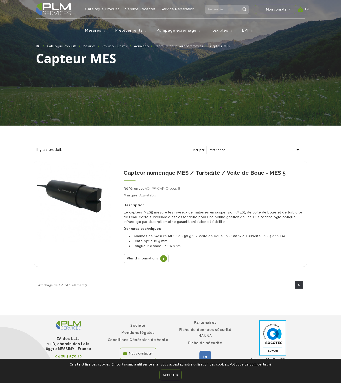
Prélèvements (130, 30)
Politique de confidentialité (250, 364)
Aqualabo (147, 195)
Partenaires (205, 322)
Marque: (131, 195)
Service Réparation (178, 9)
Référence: (134, 189)
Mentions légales (138, 333)
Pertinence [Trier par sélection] (254, 149)
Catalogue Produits (102, 9)
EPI (247, 30)
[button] (146, 258)
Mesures (95, 30)
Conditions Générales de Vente (138, 340)
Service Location (140, 9)
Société (138, 325)
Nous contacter (141, 353)
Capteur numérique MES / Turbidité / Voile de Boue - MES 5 (205, 173)
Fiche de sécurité (205, 343)
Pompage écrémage (178, 30)
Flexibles (221, 30)
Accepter (170, 375)
